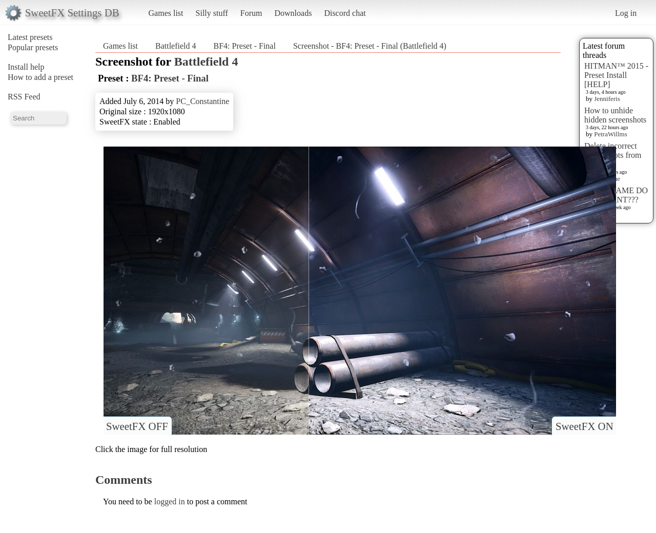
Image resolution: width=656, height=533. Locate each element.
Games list (166, 13)
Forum (251, 13)
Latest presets (30, 37)
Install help (26, 67)
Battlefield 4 (175, 46)
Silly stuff (212, 13)
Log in (626, 13)
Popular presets (33, 47)
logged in (169, 501)
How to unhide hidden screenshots (615, 115)
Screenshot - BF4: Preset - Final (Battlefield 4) (369, 46)
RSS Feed (24, 96)
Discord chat (344, 13)
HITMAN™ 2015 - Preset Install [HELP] (616, 75)
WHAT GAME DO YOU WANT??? (616, 195)
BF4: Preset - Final (245, 46)
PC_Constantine (202, 101)
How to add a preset (40, 77)
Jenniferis (607, 98)
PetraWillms (610, 134)
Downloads (293, 13)
